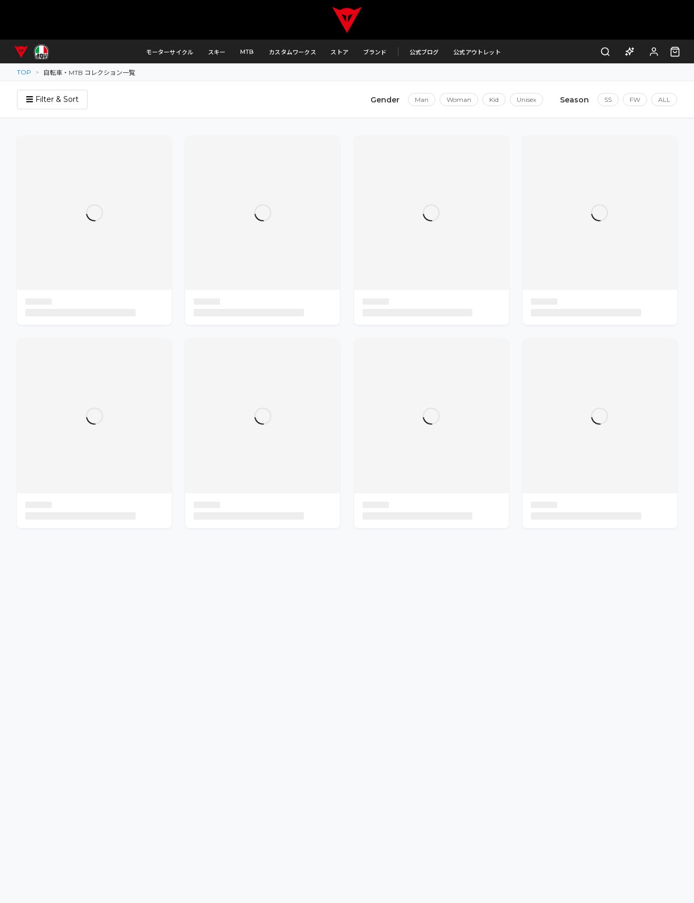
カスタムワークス (292, 52)
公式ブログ (424, 52)
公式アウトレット (477, 52)
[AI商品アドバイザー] (630, 51)
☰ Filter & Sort (52, 99)
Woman (458, 100)
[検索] (605, 51)
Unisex (526, 100)
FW (635, 100)
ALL (664, 100)
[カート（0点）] (675, 51)
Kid (494, 100)
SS (608, 100)
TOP (24, 72)
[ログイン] (654, 51)
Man (422, 100)
